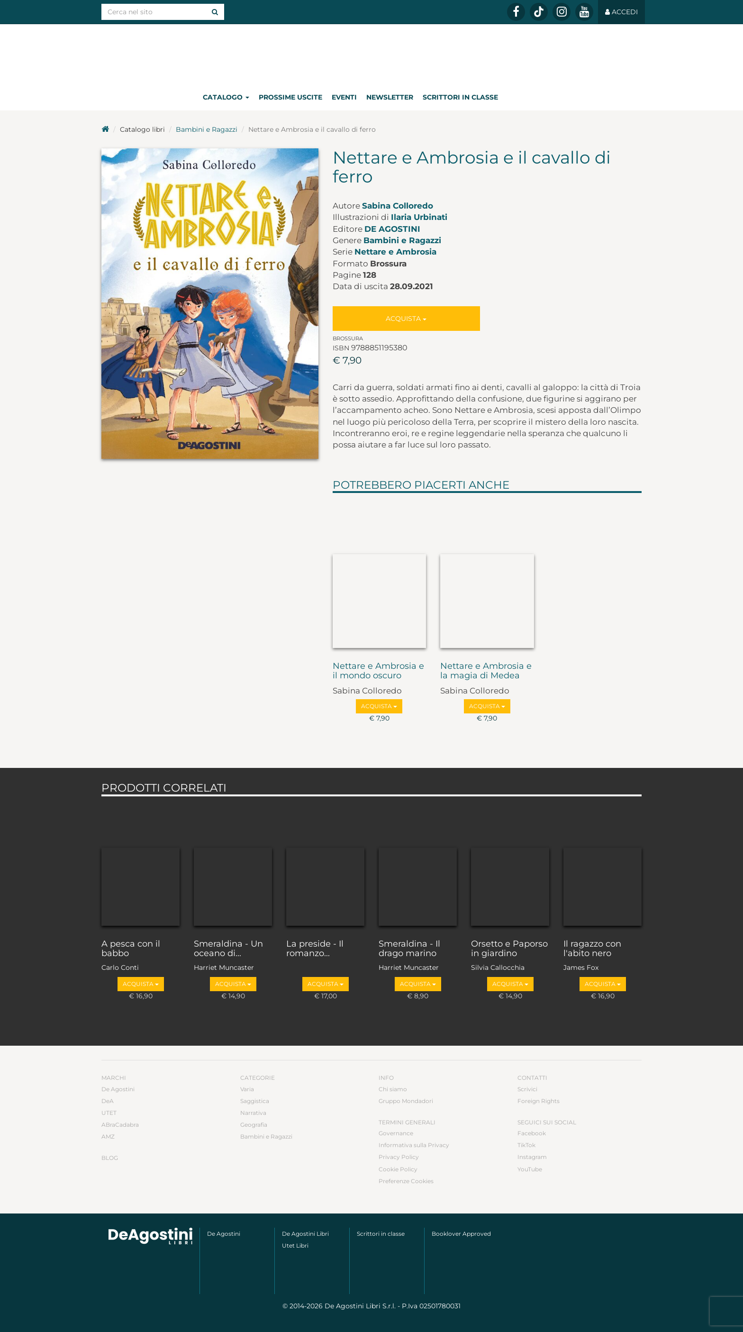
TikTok (526, 1145)
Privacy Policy (399, 1156)
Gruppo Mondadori (406, 1100)
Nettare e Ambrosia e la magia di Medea (486, 671)
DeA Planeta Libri (371, 54)
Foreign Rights (538, 1100)
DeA (107, 1100)
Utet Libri (295, 1245)
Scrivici (527, 1089)
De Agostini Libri (305, 1233)
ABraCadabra (120, 1124)
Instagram (532, 1156)
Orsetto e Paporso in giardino (509, 949)
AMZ (108, 1136)
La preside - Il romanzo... (315, 949)
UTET (109, 1112)
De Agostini (392, 229)
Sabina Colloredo (397, 205)
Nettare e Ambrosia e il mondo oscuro (378, 671)
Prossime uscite (290, 97)
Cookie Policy (398, 1169)
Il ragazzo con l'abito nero (592, 949)
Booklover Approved (461, 1233)
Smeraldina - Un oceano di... (228, 949)
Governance (396, 1133)
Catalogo (226, 97)
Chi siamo (393, 1089)
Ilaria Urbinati (419, 217)
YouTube (529, 1169)
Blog (109, 1157)
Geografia (253, 1124)
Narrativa (253, 1112)
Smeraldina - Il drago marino (409, 949)
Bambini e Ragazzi (206, 129)
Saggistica (254, 1100)
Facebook (531, 1133)
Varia (247, 1089)
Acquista (406, 318)
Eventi (344, 97)
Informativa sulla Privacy (414, 1145)
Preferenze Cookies (406, 1181)
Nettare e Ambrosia (395, 251)
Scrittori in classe (460, 97)
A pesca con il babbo (130, 949)
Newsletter (389, 97)
